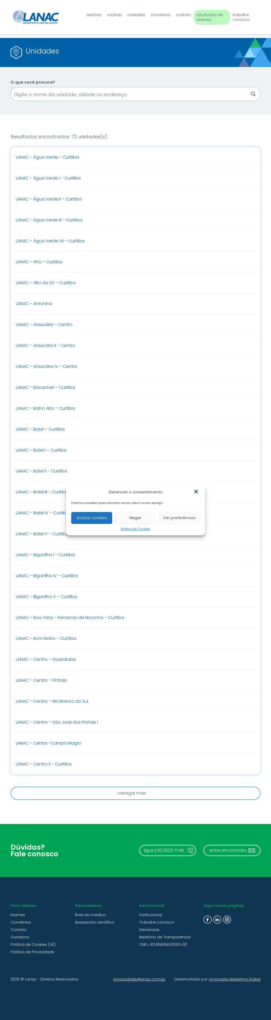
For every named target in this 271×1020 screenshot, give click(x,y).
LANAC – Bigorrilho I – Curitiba (45, 555)
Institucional (150, 914)
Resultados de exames (204, 16)
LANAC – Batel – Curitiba (40, 429)
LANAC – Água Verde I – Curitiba (48, 178)
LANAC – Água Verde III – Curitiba (49, 220)
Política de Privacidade (32, 952)
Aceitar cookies (92, 517)
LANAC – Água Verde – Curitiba (47, 157)
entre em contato (228, 850)
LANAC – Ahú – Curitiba (39, 262)
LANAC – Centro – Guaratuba (46, 659)
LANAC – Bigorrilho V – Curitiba (46, 597)
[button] (196, 492)
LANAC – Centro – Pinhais (41, 680)
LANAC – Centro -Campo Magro (48, 743)
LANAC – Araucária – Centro (44, 325)
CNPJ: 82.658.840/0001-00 (163, 944)
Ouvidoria (20, 937)
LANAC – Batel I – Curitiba (41, 450)
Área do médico (90, 914)
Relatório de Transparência (165, 937)
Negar (135, 517)
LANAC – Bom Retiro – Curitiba (46, 638)
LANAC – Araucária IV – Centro (46, 366)
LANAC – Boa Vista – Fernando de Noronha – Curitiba (70, 617)
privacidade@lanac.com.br (139, 979)
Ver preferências (179, 517)
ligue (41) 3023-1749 (164, 850)
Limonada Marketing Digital (234, 979)
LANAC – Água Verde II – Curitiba (49, 199)
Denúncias (149, 929)
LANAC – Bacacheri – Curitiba (45, 387)
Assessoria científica (94, 922)
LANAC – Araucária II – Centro (45, 345)
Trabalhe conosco (238, 16)
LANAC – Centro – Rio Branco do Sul (52, 701)
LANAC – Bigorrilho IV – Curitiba (47, 576)
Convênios (155, 14)
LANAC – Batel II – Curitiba (41, 471)
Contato (178, 14)
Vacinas (109, 14)
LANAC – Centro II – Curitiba (43, 764)
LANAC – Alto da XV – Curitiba (45, 283)
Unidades (131, 14)
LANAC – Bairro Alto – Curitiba (45, 408)
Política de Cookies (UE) (33, 944)
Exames (88, 14)
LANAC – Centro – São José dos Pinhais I (57, 722)
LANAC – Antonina (34, 304)
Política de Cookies (135, 529)
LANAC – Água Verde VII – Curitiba (50, 241)
